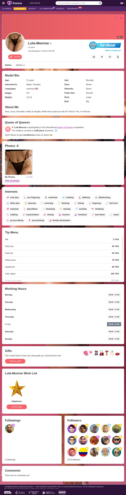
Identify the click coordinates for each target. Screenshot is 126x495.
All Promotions (47, 8)
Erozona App (73, 8)
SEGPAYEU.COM (55, 486)
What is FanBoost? (113, 50)
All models (7, 9)
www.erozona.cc (28, 486)
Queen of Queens (65, 127)
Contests (60, 9)
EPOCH (44, 486)
